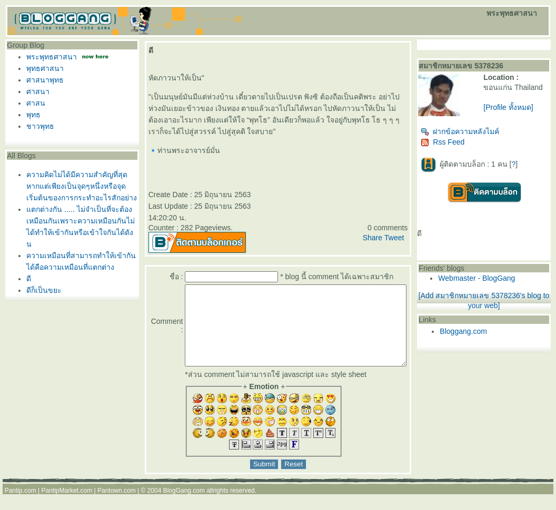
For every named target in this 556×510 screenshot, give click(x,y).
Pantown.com (116, 506)
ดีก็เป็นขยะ (41, 290)
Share (392, 237)
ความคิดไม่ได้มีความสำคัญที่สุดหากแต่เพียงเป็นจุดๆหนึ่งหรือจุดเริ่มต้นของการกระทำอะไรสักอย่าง (79, 186)
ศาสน (33, 103)
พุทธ (31, 114)
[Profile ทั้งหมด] (522, 115)
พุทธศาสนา (42, 68)
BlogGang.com (184, 506)
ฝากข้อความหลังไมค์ (480, 135)
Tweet (414, 237)
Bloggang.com (484, 335)
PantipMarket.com (66, 506)
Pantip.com (20, 506)
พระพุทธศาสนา (49, 57)
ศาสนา (35, 91)
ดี (26, 278)
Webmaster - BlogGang (497, 282)
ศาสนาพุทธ (42, 80)
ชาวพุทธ (38, 126)
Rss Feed (463, 146)
